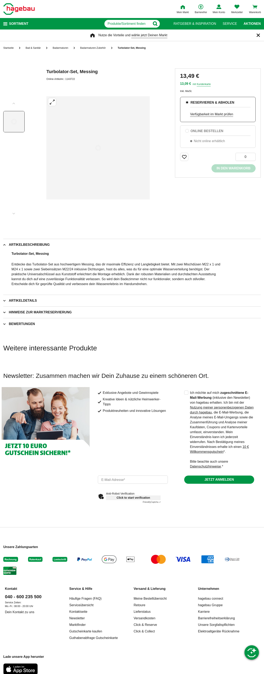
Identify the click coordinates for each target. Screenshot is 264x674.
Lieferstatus (142, 611)
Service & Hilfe (80, 588)
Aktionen (252, 23)
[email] (133, 480)
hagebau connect (210, 598)
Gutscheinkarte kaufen (85, 631)
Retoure (139, 605)
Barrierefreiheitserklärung (216, 618)
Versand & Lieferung (150, 588)
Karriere (204, 611)
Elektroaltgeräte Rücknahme (218, 631)
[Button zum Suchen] (165, 24)
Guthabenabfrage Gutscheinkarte (93, 638)
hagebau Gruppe (210, 605)
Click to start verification (133, 497)
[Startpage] (19, 9)
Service (230, 23)
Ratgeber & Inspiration (195, 23)
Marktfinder (77, 624)
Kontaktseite (78, 611)
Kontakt (11, 588)
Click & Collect (144, 631)
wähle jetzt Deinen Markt (149, 35)
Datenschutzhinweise (205, 466)
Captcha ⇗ (152, 502)
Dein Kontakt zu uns (19, 612)
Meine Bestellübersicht (150, 598)
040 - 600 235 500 (23, 596)
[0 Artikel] (246, 157)
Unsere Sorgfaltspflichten (216, 624)
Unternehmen (208, 588)
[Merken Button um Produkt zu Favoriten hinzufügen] (184, 157)
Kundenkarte (204, 84)
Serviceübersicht (81, 605)
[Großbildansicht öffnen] (98, 147)
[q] (118, 24)
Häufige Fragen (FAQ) (85, 598)
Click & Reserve (145, 624)
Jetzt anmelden (219, 479)
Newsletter (77, 618)
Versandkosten (144, 618)
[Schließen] (258, 35)
